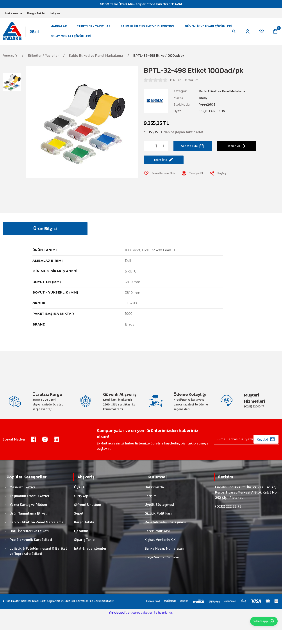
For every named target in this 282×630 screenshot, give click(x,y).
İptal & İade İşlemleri (90, 562)
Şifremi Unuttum (87, 518)
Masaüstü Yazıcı (22, 501)
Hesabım (81, 545)
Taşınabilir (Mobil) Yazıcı (29, 510)
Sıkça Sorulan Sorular (162, 571)
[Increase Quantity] (163, 151)
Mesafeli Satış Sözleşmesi (165, 536)
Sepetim (80, 527)
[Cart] (275, 34)
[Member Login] (245, 34)
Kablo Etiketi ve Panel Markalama (225, 96)
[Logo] (23, 34)
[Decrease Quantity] (148, 151)
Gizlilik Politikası (158, 527)
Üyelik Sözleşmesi (159, 518)
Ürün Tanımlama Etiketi (29, 527)
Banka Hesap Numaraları (164, 562)
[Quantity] (156, 151)
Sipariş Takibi (85, 553)
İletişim (151, 510)
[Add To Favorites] (161, 180)
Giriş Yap (81, 510)
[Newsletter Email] (246, 453)
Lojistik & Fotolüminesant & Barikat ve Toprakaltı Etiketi (38, 565)
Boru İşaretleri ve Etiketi (29, 545)
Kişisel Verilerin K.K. (160, 553)
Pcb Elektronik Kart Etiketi (31, 553)
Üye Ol (79, 501)
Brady (203, 103)
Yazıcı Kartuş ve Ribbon (28, 518)
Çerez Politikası (157, 545)
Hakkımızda (154, 501)
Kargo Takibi (84, 536)
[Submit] (265, 453)
